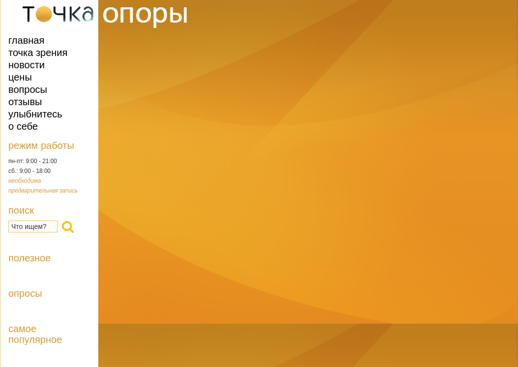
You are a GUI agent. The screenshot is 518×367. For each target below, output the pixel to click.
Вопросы (27, 89)
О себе (23, 126)
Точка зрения (37, 52)
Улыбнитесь (35, 114)
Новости (26, 64)
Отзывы (25, 101)
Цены (20, 77)
